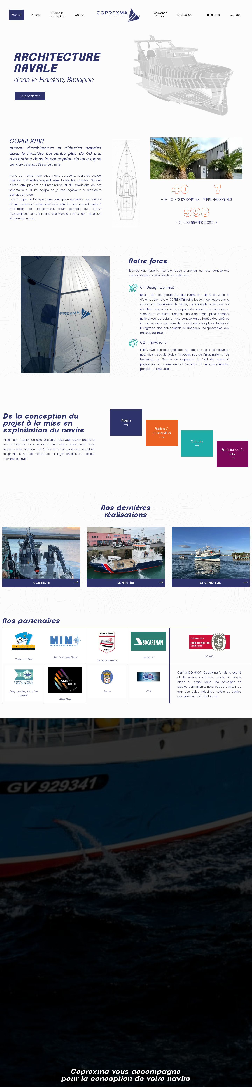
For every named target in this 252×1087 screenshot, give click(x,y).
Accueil (17, 14)
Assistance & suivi (160, 15)
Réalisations (185, 14)
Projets (35, 14)
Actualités (213, 14)
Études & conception (57, 15)
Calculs (80, 14)
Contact (235, 14)
